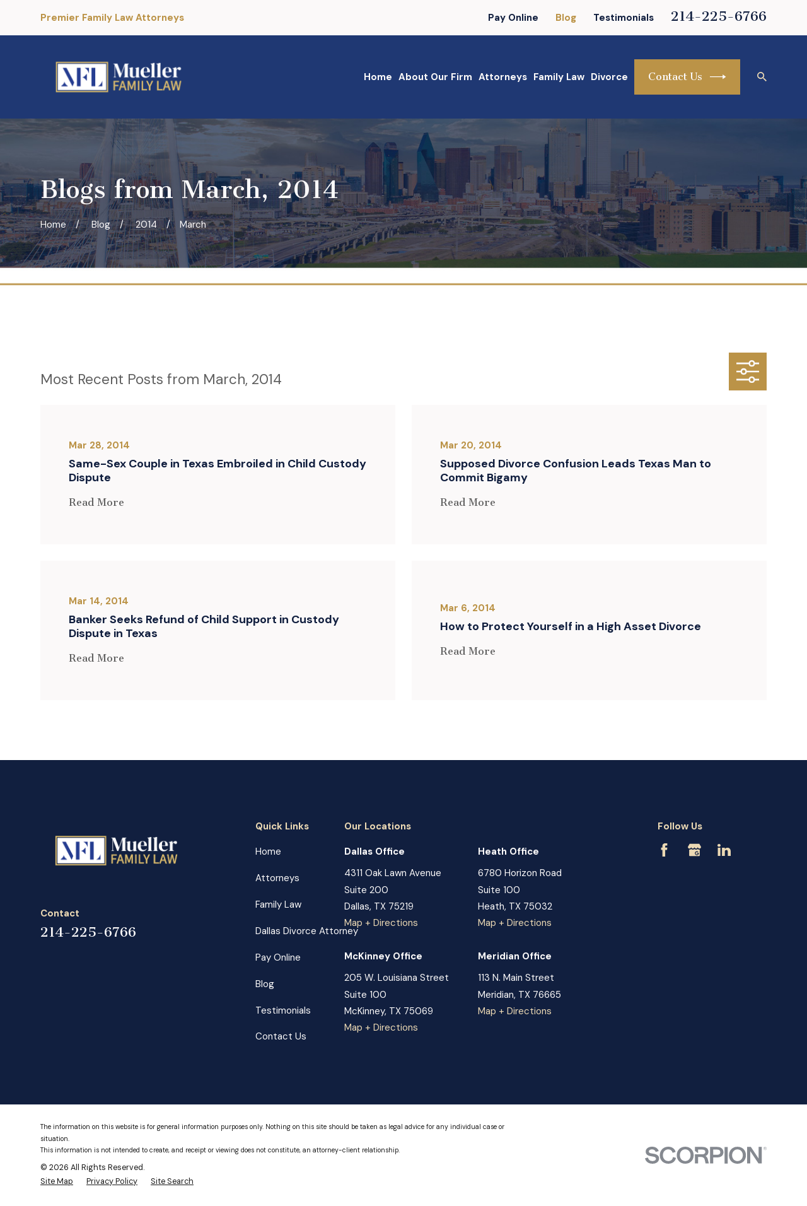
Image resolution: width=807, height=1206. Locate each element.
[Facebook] (664, 850)
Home (268, 851)
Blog (565, 17)
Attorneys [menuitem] (503, 77)
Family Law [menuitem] (558, 77)
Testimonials (623, 17)
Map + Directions (381, 922)
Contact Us (687, 77)
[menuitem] (56, 1182)
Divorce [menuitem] (609, 77)
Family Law (278, 904)
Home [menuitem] (378, 77)
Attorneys (277, 878)
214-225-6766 (719, 16)
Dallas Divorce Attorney (306, 931)
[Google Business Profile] (694, 850)
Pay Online (513, 17)
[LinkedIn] (724, 850)
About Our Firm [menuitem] (435, 77)
